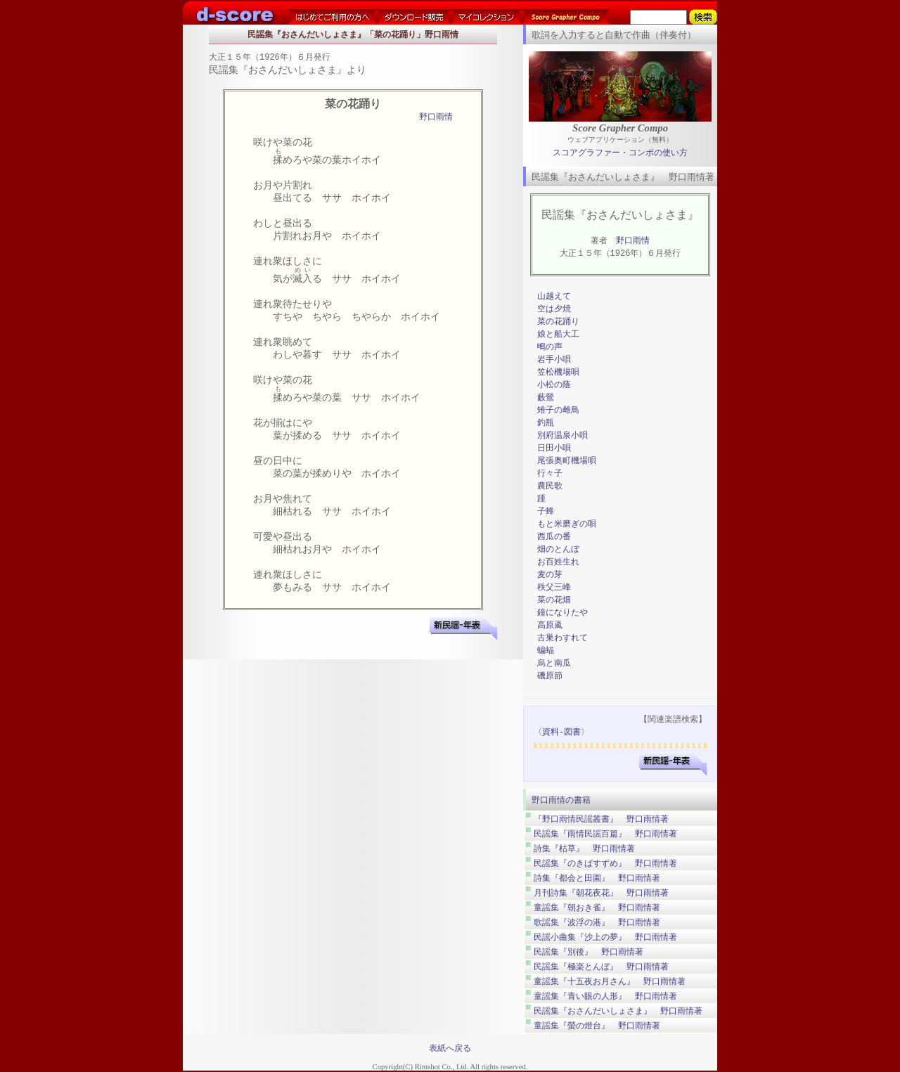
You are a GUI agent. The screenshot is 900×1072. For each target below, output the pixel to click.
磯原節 (549, 676)
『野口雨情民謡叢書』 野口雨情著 (601, 819)
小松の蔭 (554, 385)
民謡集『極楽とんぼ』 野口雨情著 (601, 966)
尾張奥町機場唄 (566, 461)
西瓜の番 (554, 537)
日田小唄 (554, 448)
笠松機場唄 (558, 372)
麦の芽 (549, 575)
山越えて (554, 296)
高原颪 (549, 625)
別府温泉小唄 (562, 435)
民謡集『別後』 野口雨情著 (588, 952)
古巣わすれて (562, 638)
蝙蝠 (545, 651)
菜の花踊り (558, 322)
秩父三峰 (554, 587)
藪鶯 (545, 397)
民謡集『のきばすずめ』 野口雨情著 (605, 863)
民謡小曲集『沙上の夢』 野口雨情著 (605, 937)
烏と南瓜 (554, 663)
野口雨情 (436, 118)
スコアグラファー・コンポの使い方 (620, 153)
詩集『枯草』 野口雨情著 (584, 848)
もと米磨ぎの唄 (566, 524)
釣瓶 (545, 423)
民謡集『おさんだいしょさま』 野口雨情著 (618, 1011)
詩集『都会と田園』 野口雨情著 (597, 878)
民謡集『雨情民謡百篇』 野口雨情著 (605, 834)
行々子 (549, 473)
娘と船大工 (558, 334)
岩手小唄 (554, 360)
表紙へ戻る (450, 1048)
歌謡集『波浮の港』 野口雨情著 (597, 922)
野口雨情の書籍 (561, 800)
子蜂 (545, 511)
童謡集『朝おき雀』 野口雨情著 (597, 907)
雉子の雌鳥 (558, 410)
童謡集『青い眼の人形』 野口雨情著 (605, 996)
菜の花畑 (554, 600)
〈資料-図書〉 (561, 732)
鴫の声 (549, 347)
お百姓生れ (558, 562)
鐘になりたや (562, 613)
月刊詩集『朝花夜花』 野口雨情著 (601, 893)
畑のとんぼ (558, 549)
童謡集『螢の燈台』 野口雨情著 (597, 1026)
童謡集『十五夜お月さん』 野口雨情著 (610, 981)
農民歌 (549, 486)
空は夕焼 (554, 309)
